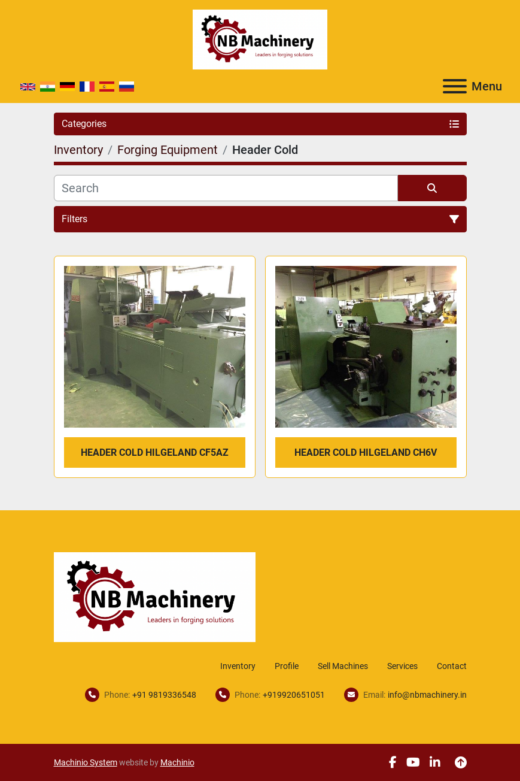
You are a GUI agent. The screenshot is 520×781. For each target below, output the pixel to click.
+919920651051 (294, 695)
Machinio (177, 762)
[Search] (226, 188)
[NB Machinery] (155, 596)
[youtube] (413, 762)
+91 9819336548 (164, 695)
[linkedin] (435, 762)
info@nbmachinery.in (427, 695)
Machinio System (85, 762)
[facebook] (393, 762)
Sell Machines (343, 666)
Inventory (238, 666)
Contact (452, 666)
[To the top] (461, 762)
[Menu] (455, 86)
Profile (287, 666)
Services (402, 666)
